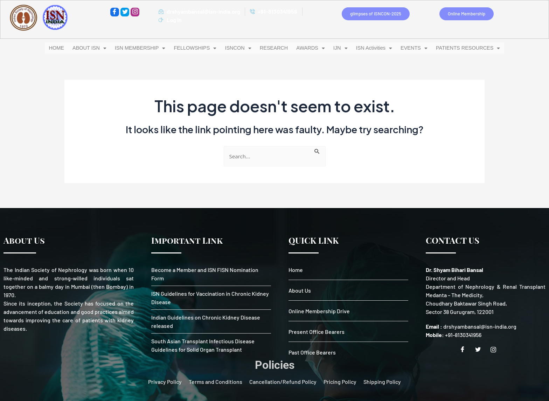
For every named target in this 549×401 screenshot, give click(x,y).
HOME (64, 47)
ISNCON (236, 47)
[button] (96, 47)
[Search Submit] (317, 150)
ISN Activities (369, 47)
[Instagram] (496, 349)
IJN (334, 47)
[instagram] (135, 12)
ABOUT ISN (96, 47)
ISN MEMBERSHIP (143, 47)
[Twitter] (124, 12)
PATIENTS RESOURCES (461, 47)
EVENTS (410, 47)
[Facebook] (114, 12)
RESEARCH (270, 47)
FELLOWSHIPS (195, 47)
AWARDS (304, 47)
